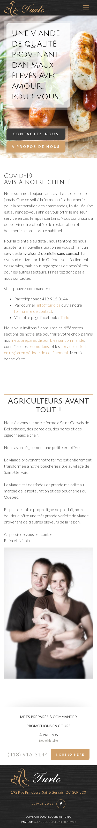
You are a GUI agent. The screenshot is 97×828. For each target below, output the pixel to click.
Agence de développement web (48, 822)
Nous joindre (70, 754)
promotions (38, 346)
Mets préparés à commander (48, 717)
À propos (48, 735)
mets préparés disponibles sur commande (47, 340)
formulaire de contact (33, 311)
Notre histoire (48, 740)
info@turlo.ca (49, 304)
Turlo (65, 317)
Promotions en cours (48, 726)
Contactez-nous (36, 134)
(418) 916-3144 (28, 754)
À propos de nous (36, 147)
